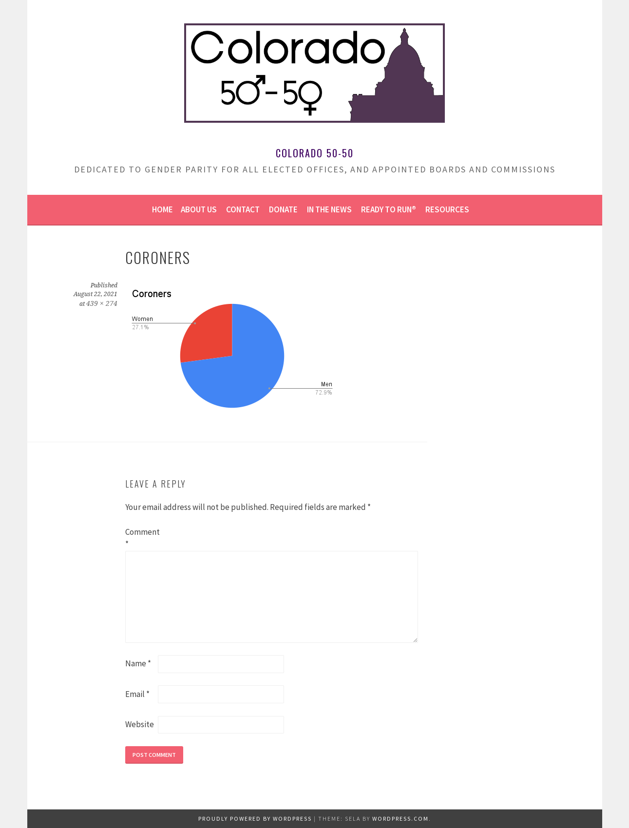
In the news (329, 209)
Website (139, 724)
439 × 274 (101, 303)
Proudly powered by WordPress (255, 818)
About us (199, 209)
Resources (447, 209)
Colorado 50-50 (315, 153)
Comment (140, 538)
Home (162, 209)
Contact (243, 209)
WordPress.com (400, 818)
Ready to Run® (388, 209)
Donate (283, 209)
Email (137, 694)
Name (138, 663)
